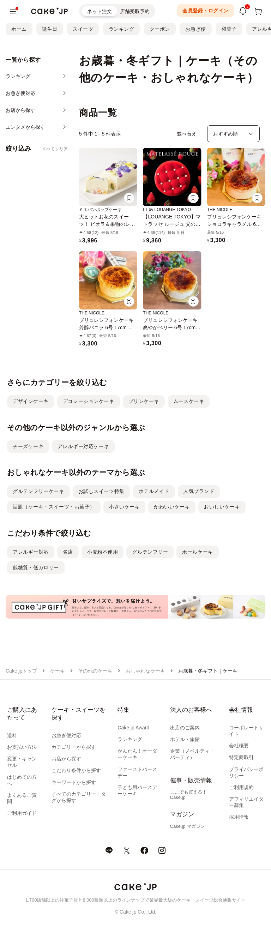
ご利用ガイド (22, 813)
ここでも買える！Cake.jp (188, 794)
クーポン (160, 29)
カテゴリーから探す (74, 747)
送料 (12, 735)
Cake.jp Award (133, 727)
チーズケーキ (28, 446)
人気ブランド (198, 491)
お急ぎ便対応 (66, 735)
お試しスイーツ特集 (101, 491)
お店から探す (66, 759)
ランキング (121, 29)
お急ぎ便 (195, 29)
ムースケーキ (188, 401)
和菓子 (229, 29)
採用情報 (239, 817)
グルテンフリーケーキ (38, 491)
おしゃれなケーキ (145, 671)
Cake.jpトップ (21, 671)
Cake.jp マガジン (187, 826)
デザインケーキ (31, 401)
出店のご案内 (185, 727)
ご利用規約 (241, 787)
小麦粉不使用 (102, 552)
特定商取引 (241, 757)
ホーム (19, 29)
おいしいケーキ (222, 507)
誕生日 (50, 29)
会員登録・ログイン (205, 10)
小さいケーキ (124, 507)
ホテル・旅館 (185, 739)
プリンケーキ (143, 401)
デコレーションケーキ (88, 401)
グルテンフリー (150, 552)
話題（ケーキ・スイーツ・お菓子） (54, 507)
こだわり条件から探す (76, 770)
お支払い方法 (22, 747)
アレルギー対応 (31, 552)
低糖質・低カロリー (36, 567)
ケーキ (57, 671)
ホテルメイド (154, 491)
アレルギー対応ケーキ (83, 446)
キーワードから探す (74, 782)
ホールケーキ (197, 552)
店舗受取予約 (135, 11)
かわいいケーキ (172, 507)
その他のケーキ (95, 671)
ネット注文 (99, 11)
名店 (68, 552)
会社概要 (239, 745)
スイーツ (83, 29)
